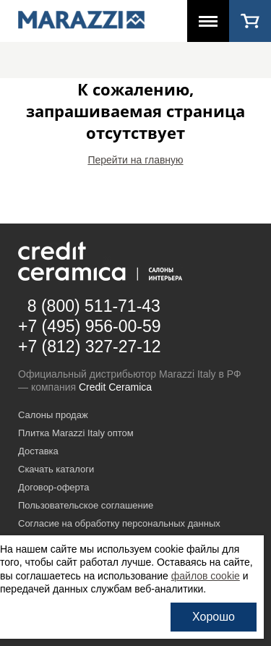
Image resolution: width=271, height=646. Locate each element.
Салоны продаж (53, 414)
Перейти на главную (135, 160)
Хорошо (213, 617)
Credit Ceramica (115, 387)
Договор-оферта (54, 487)
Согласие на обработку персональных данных (119, 523)
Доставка (38, 451)
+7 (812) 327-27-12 (89, 346)
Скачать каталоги (56, 469)
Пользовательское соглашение (85, 505)
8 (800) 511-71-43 (93, 306)
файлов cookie (205, 576)
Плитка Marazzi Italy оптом (76, 433)
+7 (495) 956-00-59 (89, 326)
